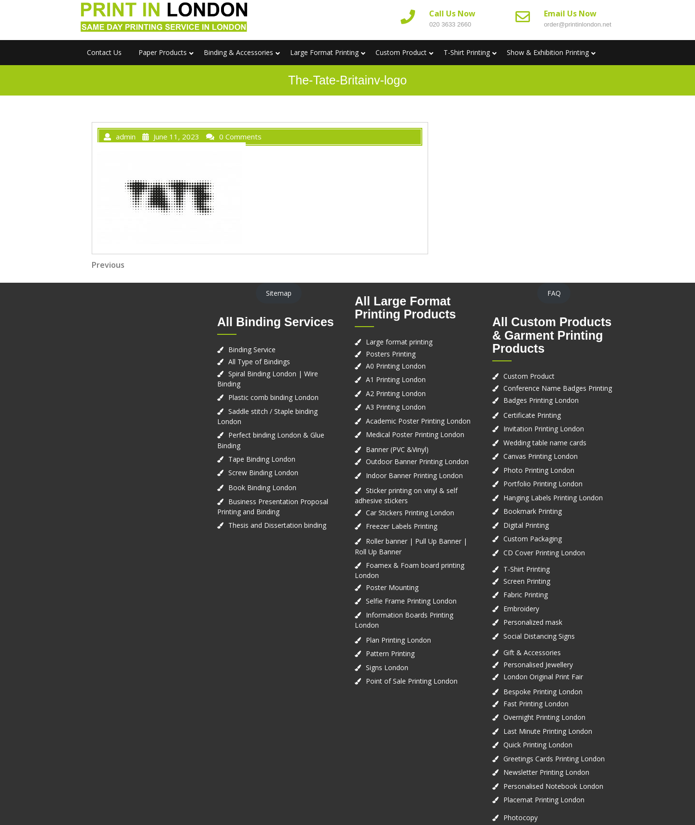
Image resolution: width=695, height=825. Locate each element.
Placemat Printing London (543, 799)
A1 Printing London (396, 379)
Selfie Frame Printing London (411, 600)
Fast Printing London (536, 703)
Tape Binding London (261, 459)
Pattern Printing (390, 653)
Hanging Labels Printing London (553, 497)
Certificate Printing (532, 415)
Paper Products (163, 52)
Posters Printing (391, 353)
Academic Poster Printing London (418, 421)
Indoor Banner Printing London (414, 475)
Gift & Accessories (532, 652)
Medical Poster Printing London (415, 434)
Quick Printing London (537, 744)
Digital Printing (526, 525)
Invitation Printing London (543, 428)
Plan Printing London (398, 640)
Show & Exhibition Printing (548, 52)
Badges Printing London (541, 400)
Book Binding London (262, 487)
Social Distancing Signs (539, 636)
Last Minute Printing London (547, 731)
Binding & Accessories (238, 52)
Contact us (104, 52)
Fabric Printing (525, 594)
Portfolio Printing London (543, 483)
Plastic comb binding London (273, 397)
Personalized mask (532, 622)
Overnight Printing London (544, 717)
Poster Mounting (392, 587)
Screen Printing (526, 581)
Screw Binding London (263, 472)
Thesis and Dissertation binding (277, 525)
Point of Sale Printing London (412, 681)
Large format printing (399, 341)
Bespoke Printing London (543, 691)
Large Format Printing (324, 52)
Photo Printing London (538, 470)
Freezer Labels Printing (401, 526)
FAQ (554, 293)
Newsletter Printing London (546, 772)
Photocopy (520, 817)
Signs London (387, 667)
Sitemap (279, 293)
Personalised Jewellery (538, 664)
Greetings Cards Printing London (554, 758)
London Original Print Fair (543, 676)
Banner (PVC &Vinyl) (397, 449)
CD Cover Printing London (544, 552)
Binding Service (252, 349)
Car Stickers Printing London (410, 512)
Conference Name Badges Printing (557, 388)
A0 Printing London (396, 366)
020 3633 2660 (450, 24)
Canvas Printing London (540, 456)
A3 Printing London (396, 407)
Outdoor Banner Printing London (417, 461)
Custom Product (401, 52)
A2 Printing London (396, 393)
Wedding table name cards (544, 442)
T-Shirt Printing (467, 52)
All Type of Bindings (259, 361)
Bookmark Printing (532, 511)
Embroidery (521, 608)
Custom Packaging (532, 538)
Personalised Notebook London (553, 786)
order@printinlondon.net (578, 24)
